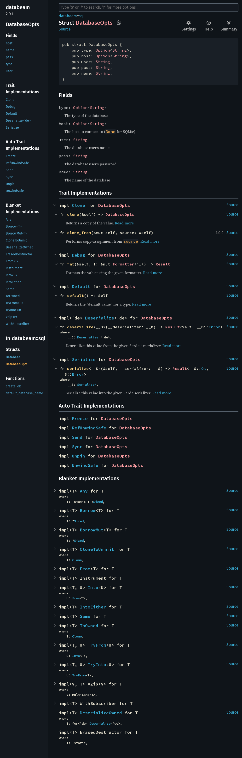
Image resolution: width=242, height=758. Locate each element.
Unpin (78, 456)
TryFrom (97, 645)
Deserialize (99, 318)
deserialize (80, 327)
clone (73, 214)
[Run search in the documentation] (148, 7)
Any (84, 491)
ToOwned (89, 625)
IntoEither (93, 607)
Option (103, 50)
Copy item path (119, 22)
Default (81, 286)
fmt (70, 264)
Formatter (123, 264)
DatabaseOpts (114, 205)
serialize (78, 368)
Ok (203, 368)
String (119, 50)
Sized (98, 501)
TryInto (97, 664)
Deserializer (88, 337)
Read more (124, 223)
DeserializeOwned (101, 713)
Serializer (86, 384)
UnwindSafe (85, 465)
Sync (77, 446)
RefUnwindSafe (89, 428)
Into (93, 587)
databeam (68, 16)
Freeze (80, 418)
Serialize (84, 359)
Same (85, 616)
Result (163, 264)
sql (81, 16)
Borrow (88, 510)
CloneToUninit (97, 549)
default (75, 295)
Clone (78, 205)
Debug (78, 255)
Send (77, 437)
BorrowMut (92, 530)
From (85, 569)
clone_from (79, 232)
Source (65, 29)
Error (214, 327)
